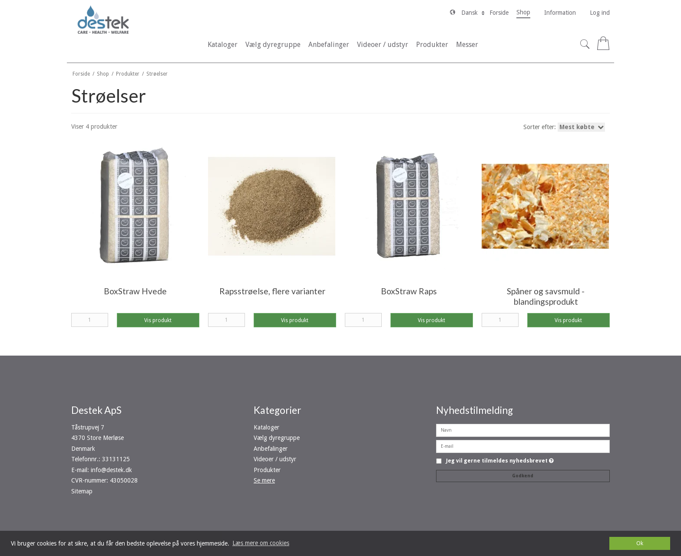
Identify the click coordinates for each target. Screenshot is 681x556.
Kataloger (266, 427)
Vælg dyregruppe (277, 437)
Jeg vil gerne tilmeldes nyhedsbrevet (500, 461)
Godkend (522, 476)
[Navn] (523, 429)
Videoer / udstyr (275, 459)
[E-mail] (523, 446)
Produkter (267, 469)
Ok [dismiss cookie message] (639, 543)
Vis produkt (158, 320)
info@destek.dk (111, 469)
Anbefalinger (271, 448)
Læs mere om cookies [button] (260, 542)
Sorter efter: (565, 127)
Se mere (264, 480)
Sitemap (82, 491)
